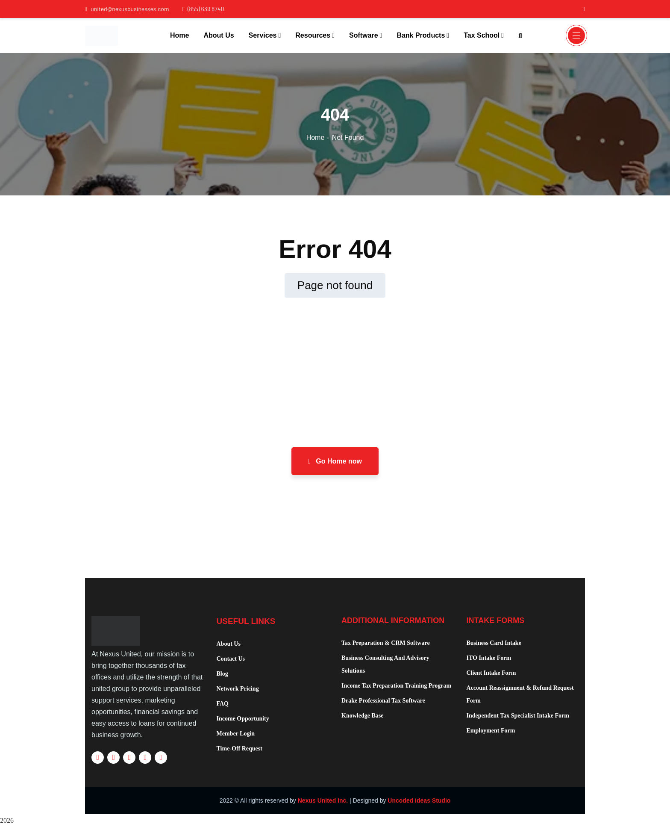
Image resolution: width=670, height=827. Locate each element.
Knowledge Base (362, 715)
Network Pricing (238, 688)
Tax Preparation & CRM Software (385, 643)
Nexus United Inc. (323, 800)
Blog (222, 673)
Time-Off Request (239, 748)
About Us (229, 644)
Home (315, 137)
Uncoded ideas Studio (419, 800)
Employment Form (491, 730)
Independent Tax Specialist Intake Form (518, 715)
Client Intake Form (491, 673)
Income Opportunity (243, 718)
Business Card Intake (494, 643)
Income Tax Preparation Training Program (396, 685)
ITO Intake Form (489, 658)
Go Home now (335, 461)
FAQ (223, 703)
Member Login (236, 733)
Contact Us (231, 659)
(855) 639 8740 (203, 8)
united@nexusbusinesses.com (127, 8)
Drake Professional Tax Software (383, 700)
